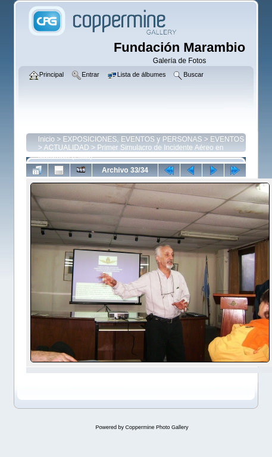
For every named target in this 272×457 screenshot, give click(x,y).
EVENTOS (227, 139)
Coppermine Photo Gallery (156, 427)
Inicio (46, 139)
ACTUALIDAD (66, 147)
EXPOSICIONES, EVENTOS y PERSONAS (132, 139)
